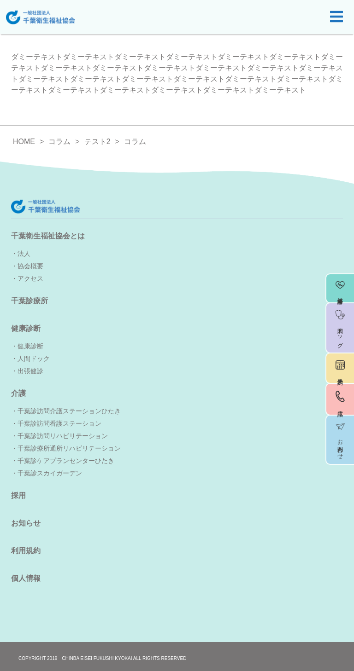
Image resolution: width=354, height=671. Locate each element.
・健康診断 (27, 346)
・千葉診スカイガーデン (46, 473)
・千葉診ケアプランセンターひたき (62, 460)
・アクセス (27, 278)
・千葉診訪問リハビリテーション (59, 436)
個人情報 (26, 578)
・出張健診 (27, 371)
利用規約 (26, 551)
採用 (18, 495)
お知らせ (26, 523)
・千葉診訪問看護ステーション (56, 423)
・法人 (20, 253)
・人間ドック (30, 358)
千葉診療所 (29, 301)
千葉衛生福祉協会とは (48, 236)
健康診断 (26, 328)
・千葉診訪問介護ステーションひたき (66, 411)
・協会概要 (27, 266)
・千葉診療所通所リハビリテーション (66, 448)
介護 (18, 393)
